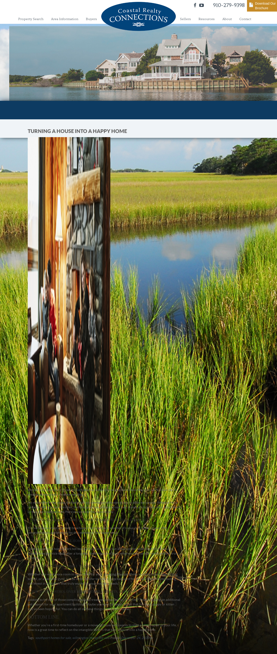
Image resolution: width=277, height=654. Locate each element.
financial (79, 490)
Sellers (185, 19)
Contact (245, 19)
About (227, 19)
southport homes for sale (53, 638)
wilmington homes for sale (91, 638)
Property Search (30, 19)
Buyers (91, 19)
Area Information (64, 19)
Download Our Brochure (265, 6)
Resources (207, 19)
